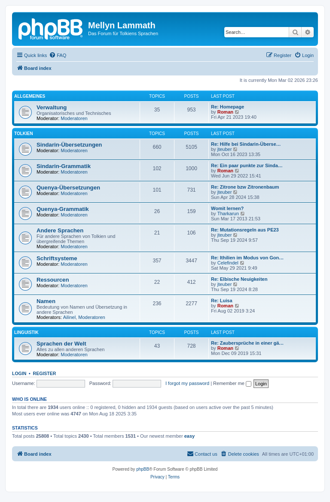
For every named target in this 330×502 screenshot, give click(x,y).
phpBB (142, 469)
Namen (46, 301)
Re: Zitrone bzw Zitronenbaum (245, 186)
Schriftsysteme (57, 258)
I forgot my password (187, 383)
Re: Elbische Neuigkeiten (239, 279)
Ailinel (69, 317)
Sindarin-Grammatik (64, 166)
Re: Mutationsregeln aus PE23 (245, 229)
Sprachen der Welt (61, 343)
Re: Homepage (227, 106)
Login (19, 373)
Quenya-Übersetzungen (68, 187)
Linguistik (26, 332)
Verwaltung (52, 107)
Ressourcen (53, 280)
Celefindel (227, 262)
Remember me (232, 383)
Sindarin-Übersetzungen (69, 144)
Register (44, 373)
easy (189, 436)
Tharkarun (228, 213)
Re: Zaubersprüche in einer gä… (247, 343)
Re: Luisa (221, 300)
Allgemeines (29, 96)
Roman (225, 111)
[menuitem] (57, 55)
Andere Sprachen (60, 230)
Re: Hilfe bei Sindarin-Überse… (246, 144)
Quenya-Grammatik (63, 209)
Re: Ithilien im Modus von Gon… (247, 257)
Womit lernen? (227, 208)
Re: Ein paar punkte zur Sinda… (247, 165)
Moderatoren (74, 118)
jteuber (224, 149)
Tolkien (23, 133)
